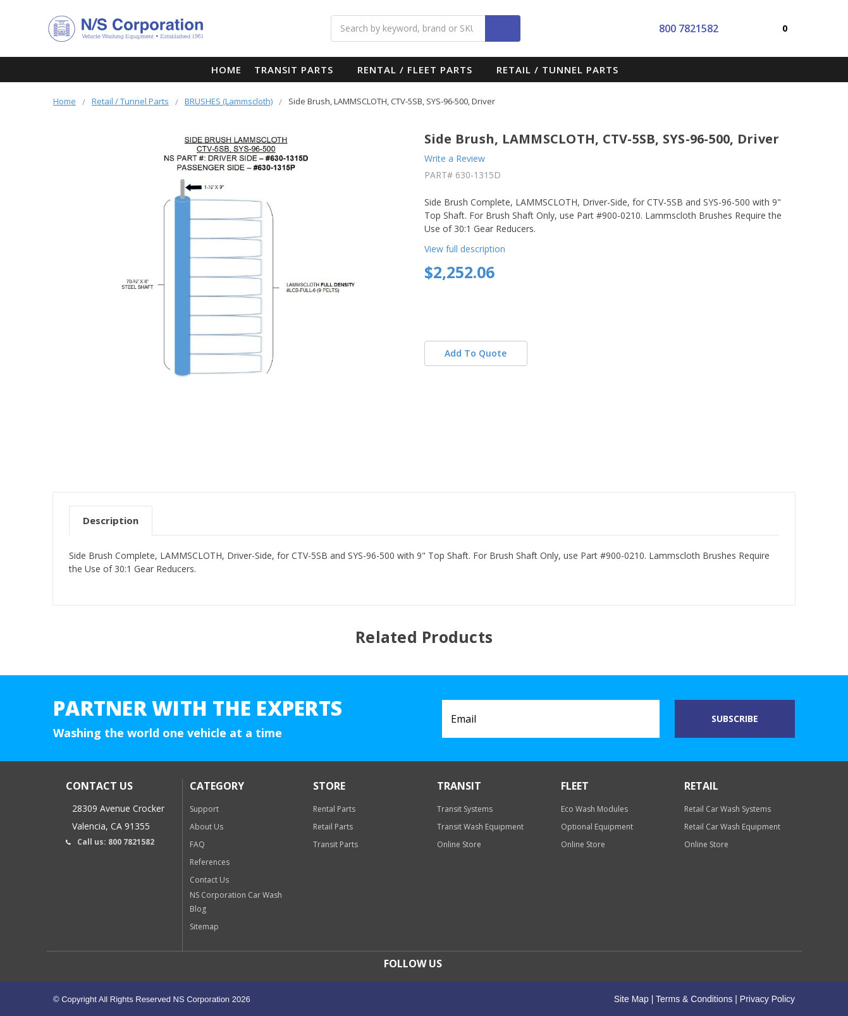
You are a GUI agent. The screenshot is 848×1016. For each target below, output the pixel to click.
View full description (464, 249)
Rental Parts (334, 809)
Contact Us (209, 879)
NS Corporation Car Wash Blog (236, 902)
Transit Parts (299, 69)
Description (110, 520)
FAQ (197, 844)
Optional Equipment (597, 826)
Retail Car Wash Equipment (732, 826)
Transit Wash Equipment (480, 826)
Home (226, 69)
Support (204, 809)
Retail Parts (333, 826)
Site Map (631, 999)
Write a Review (454, 158)
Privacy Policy (766, 999)
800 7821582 (679, 28)
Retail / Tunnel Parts (563, 69)
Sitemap (204, 926)
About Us (206, 826)
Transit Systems (465, 809)
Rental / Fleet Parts (420, 69)
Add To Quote (476, 353)
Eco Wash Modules (594, 809)
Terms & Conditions (692, 999)
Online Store (459, 844)
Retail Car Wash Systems (727, 809)
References (210, 862)
